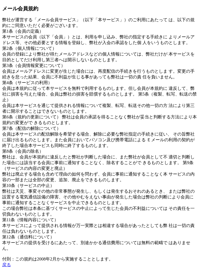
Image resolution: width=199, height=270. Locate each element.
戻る (6, 264)
